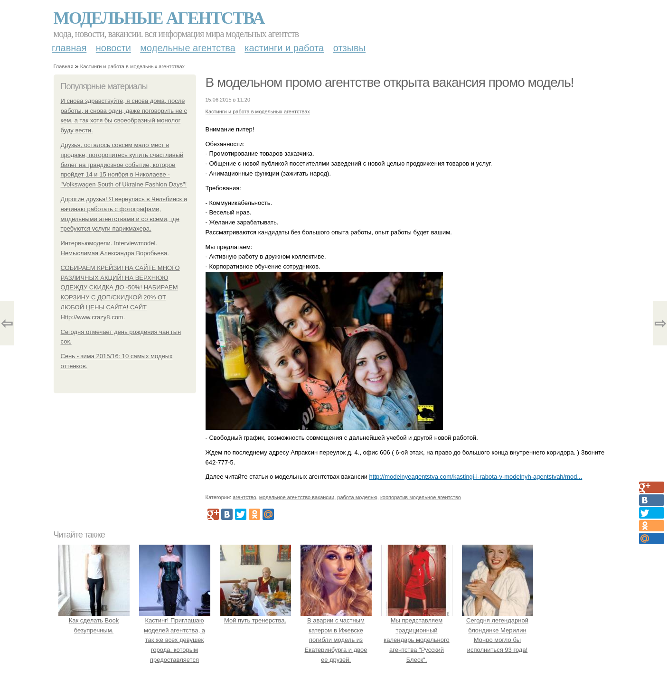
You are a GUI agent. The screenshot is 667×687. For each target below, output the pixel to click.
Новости (113, 48)
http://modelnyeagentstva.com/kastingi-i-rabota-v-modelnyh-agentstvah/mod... (475, 476)
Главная (69, 48)
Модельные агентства (159, 18)
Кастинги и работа (284, 48)
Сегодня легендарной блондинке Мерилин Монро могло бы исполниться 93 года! (497, 630)
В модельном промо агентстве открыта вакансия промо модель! (390, 82)
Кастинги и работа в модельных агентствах (132, 66)
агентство (244, 497)
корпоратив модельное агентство (420, 497)
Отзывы (349, 48)
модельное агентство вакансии (296, 497)
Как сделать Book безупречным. (94, 620)
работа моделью (357, 497)
